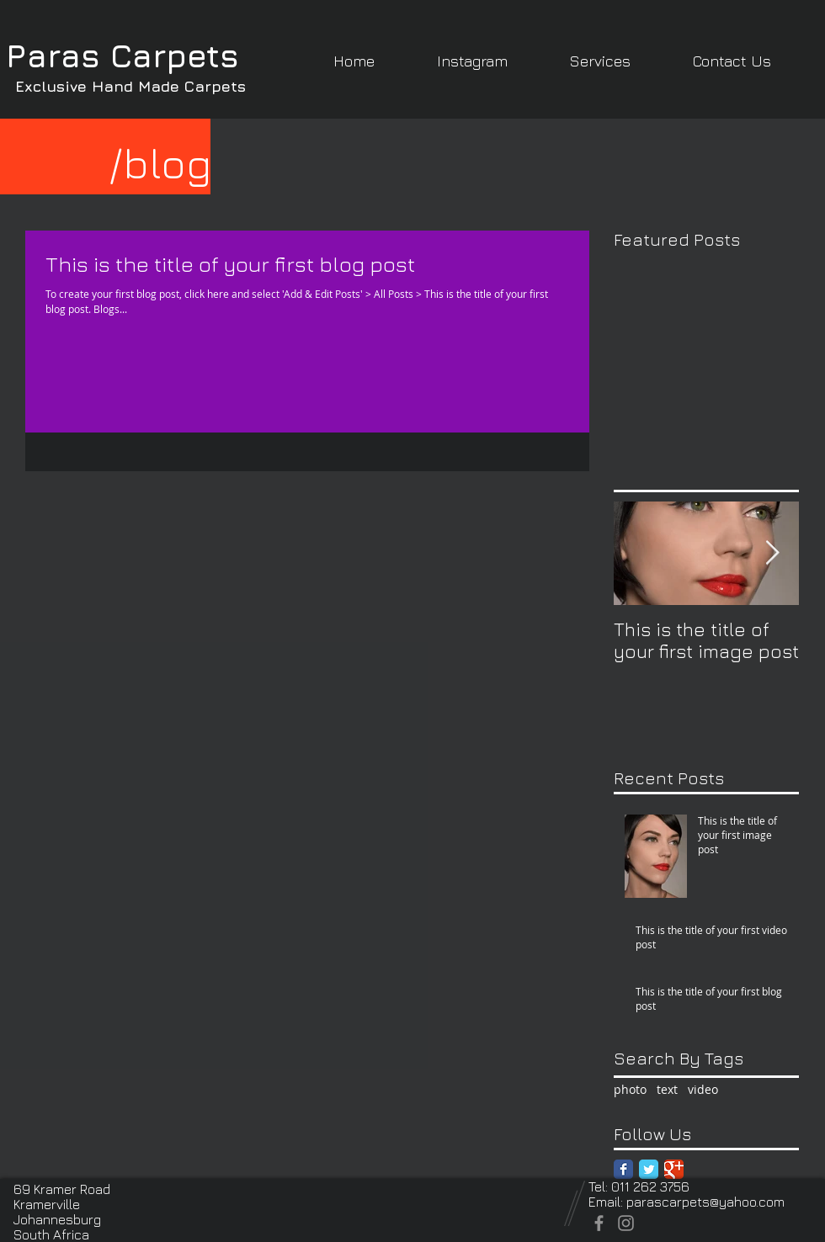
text (667, 1089)
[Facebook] (598, 1223)
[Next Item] (772, 553)
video (703, 1089)
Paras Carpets (122, 55)
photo (630, 1089)
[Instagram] (625, 1223)
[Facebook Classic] (623, 1169)
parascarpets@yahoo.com (705, 1201)
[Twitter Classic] (648, 1169)
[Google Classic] (674, 1169)
